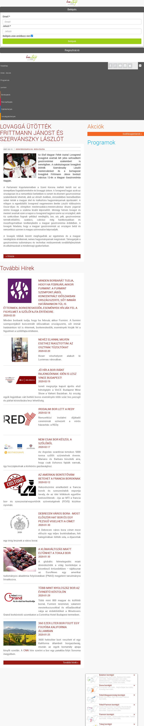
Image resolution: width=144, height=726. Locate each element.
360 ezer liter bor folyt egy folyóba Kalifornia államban (42, 578)
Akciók (16, 65)
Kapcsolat (6, 719)
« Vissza (10, 205)
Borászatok (42, 65)
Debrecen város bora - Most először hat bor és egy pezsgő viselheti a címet (42, 468)
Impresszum (19, 719)
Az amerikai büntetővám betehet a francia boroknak (42, 427)
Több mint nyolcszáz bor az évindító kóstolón (42, 541)
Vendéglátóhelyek (82, 65)
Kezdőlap (4, 65)
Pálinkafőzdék (54, 65)
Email (6, 16)
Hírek (11, 65)
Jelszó (7, 26)
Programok (25, 65)
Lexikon (33, 65)
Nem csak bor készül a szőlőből (42, 392)
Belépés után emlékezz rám (16, 36)
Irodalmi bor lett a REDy (42, 360)
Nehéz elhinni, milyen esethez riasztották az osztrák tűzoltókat (42, 294)
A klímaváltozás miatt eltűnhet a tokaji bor (42, 502)
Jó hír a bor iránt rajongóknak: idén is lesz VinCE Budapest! (42, 325)
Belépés (72, 9)
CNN (26, 599)
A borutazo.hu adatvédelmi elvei (75, 719)
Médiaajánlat (34, 719)
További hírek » (70, 611)
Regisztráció (72, 50)
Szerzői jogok (50, 719)
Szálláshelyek (67, 65)
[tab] (72, 9)
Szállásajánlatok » (132, 83)
